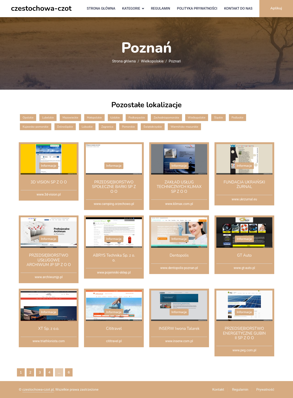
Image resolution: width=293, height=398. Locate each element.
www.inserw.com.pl (179, 341)
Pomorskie (128, 127)
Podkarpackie (136, 117)
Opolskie (28, 117)
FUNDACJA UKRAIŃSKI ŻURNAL (244, 184)
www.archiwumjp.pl (49, 277)
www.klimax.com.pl (179, 204)
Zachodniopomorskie (166, 117)
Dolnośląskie (65, 127)
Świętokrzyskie (153, 127)
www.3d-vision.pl (49, 194)
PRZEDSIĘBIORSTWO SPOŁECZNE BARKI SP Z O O (114, 187)
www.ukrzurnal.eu (244, 199)
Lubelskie (48, 117)
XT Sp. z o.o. (48, 328)
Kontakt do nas (238, 8)
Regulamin (160, 8)
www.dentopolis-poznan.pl (179, 268)
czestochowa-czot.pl (38, 389)
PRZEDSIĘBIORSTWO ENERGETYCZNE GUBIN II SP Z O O (244, 333)
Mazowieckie (70, 117)
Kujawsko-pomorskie (36, 127)
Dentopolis (179, 255)
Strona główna (101, 8)
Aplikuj (276, 8)
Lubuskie (87, 127)
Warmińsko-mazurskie (184, 127)
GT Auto (244, 255)
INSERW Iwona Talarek (179, 328)
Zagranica (107, 127)
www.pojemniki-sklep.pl (114, 272)
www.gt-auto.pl (244, 268)
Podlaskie (238, 117)
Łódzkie (115, 117)
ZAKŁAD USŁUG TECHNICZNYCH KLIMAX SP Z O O (179, 187)
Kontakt (218, 389)
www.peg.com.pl (244, 350)
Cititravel (114, 328)
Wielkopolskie (152, 61)
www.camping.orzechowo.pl (114, 204)
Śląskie (218, 117)
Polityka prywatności (197, 8)
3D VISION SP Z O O (48, 182)
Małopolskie (94, 117)
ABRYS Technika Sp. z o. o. (114, 258)
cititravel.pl (114, 341)
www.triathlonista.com (49, 341)
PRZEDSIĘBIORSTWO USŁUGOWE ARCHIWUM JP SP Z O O (49, 260)
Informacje (48, 166)
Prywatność (265, 389)
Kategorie (131, 8)
